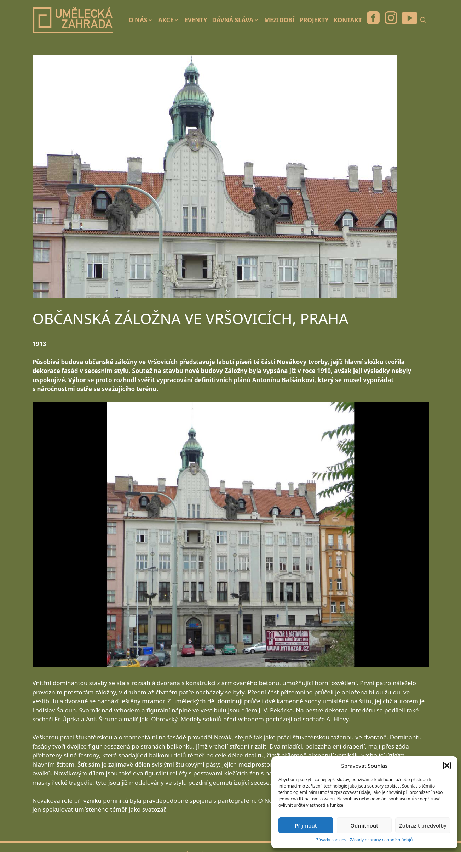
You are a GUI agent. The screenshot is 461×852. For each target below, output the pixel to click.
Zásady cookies (331, 840)
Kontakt (348, 20)
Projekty (314, 20)
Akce (170, 20)
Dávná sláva (237, 20)
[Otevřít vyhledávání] (425, 20)
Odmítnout (364, 825)
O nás (142, 20)
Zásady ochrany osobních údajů (381, 840)
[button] (446, 765)
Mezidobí (279, 20)
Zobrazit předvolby (422, 825)
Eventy (195, 20)
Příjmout (306, 825)
